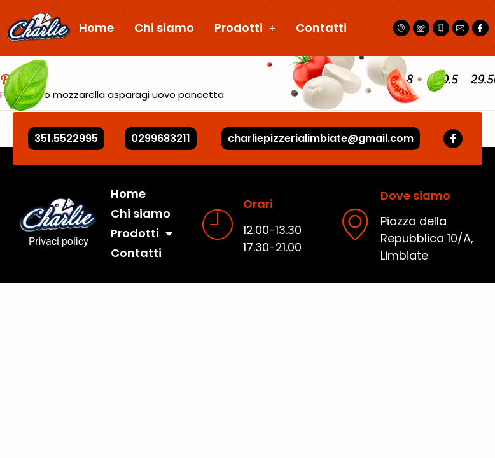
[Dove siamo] (355, 224)
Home (96, 28)
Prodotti (244, 28)
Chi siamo (164, 28)
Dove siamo (415, 196)
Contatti (321, 28)
